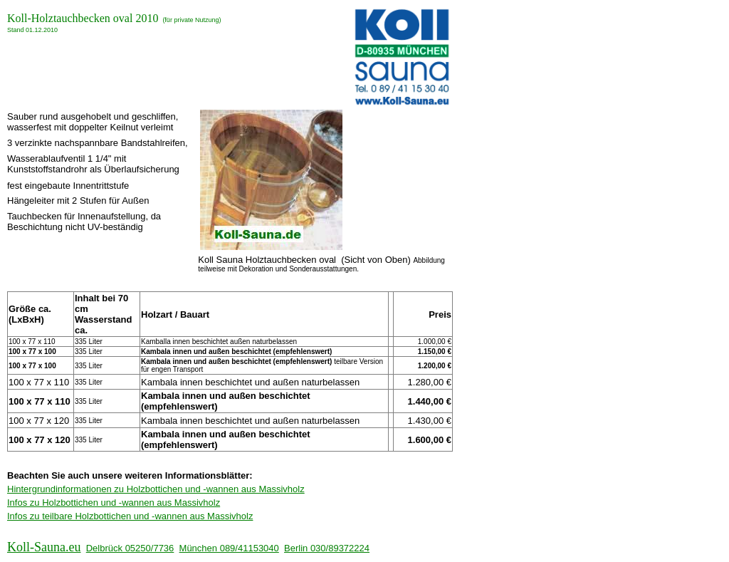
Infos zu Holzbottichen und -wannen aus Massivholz (113, 502)
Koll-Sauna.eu (43, 547)
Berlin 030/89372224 (326, 548)
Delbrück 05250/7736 (130, 548)
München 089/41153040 (229, 548)
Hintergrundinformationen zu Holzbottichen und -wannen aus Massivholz (156, 489)
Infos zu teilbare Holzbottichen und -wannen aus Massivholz (130, 516)
